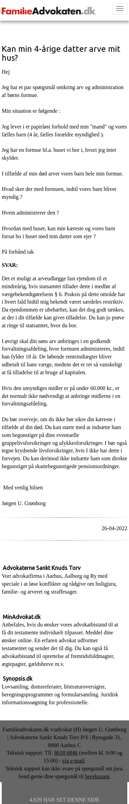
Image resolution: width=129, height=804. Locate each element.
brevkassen (97, 776)
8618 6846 (65, 753)
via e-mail (73, 761)
